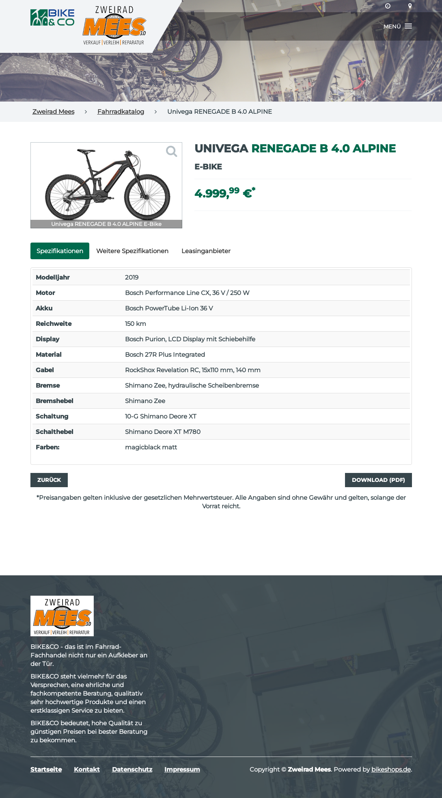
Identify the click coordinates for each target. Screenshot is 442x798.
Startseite (46, 769)
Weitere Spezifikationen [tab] (132, 251)
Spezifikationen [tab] (60, 251)
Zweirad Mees (53, 111)
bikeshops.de (391, 769)
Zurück (49, 480)
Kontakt (87, 769)
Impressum (182, 769)
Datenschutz (132, 769)
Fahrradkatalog (120, 111)
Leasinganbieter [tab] (206, 251)
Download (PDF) (378, 480)
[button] (398, 26)
